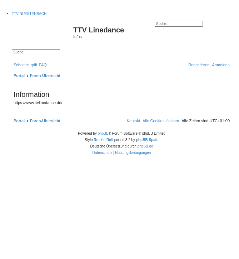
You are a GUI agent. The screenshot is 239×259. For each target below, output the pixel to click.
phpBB (103, 133)
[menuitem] (43, 65)
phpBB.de (145, 146)
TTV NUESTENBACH (29, 14)
